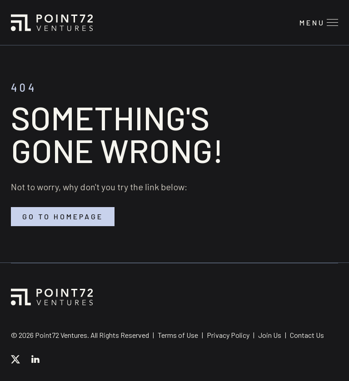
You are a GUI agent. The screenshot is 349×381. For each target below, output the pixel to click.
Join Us (269, 335)
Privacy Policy (228, 335)
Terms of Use (178, 335)
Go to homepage (63, 217)
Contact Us (307, 335)
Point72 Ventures (52, 23)
